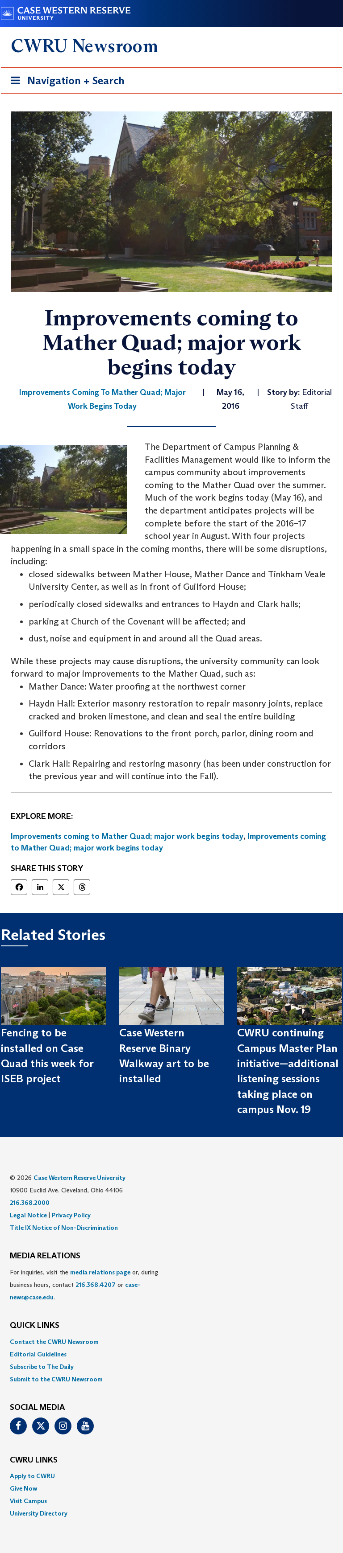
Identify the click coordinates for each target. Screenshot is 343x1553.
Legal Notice (28, 1215)
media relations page (100, 1272)
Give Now (23, 1488)
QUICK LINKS (34, 1325)
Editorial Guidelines (38, 1354)
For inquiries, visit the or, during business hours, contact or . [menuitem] (84, 1284)
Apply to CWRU (32, 1476)
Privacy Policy (71, 1215)
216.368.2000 (30, 1203)
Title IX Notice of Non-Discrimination (64, 1228)
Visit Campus (28, 1501)
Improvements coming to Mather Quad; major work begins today (127, 836)
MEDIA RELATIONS (45, 1256)
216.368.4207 (95, 1285)
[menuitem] (171, 1341)
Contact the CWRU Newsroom (54, 1342)
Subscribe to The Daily (42, 1367)
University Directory (38, 1513)
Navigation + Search (65, 82)
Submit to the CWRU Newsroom (56, 1379)
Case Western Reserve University (79, 1178)
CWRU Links (34, 1460)
